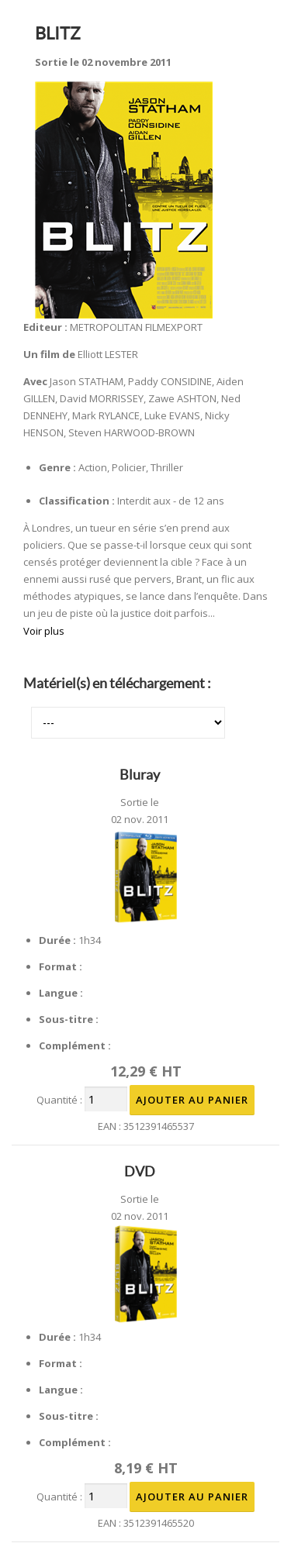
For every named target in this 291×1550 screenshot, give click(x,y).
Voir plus (43, 631)
